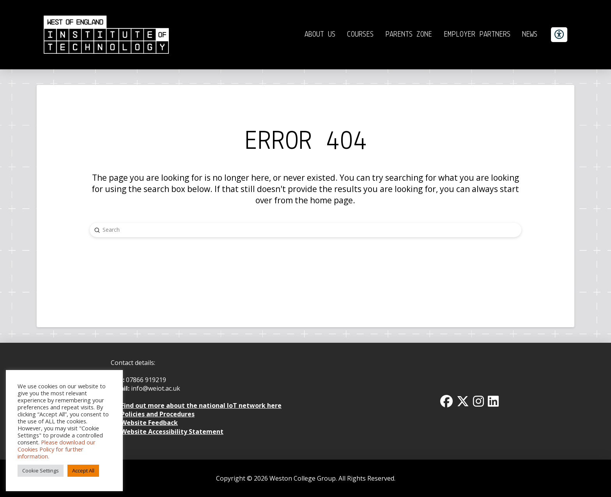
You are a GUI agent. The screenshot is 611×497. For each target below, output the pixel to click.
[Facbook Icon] (446, 401)
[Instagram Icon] (478, 401)
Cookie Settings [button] (40, 470)
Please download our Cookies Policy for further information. (57, 449)
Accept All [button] (83, 470)
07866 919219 (146, 379)
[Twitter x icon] (463, 401)
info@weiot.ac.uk (154, 388)
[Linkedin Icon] (493, 401)
